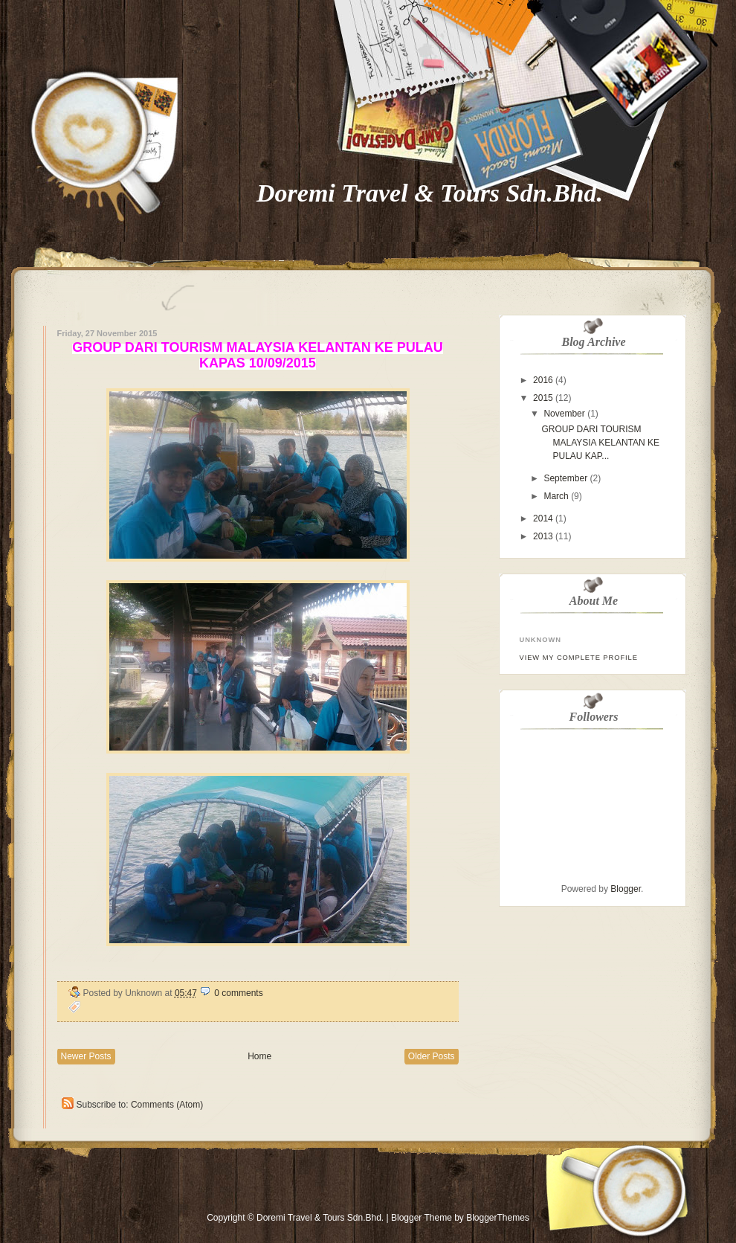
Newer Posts (86, 1056)
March (555, 496)
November (563, 413)
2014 (543, 518)
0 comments (238, 993)
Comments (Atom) (167, 1104)
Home (259, 1056)
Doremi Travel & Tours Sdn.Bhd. (429, 193)
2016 (543, 380)
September (565, 478)
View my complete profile (579, 657)
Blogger (625, 889)
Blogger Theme (421, 1218)
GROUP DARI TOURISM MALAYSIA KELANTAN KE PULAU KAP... (600, 442)
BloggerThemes (496, 1218)
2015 (543, 398)
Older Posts (431, 1056)
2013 (543, 536)
